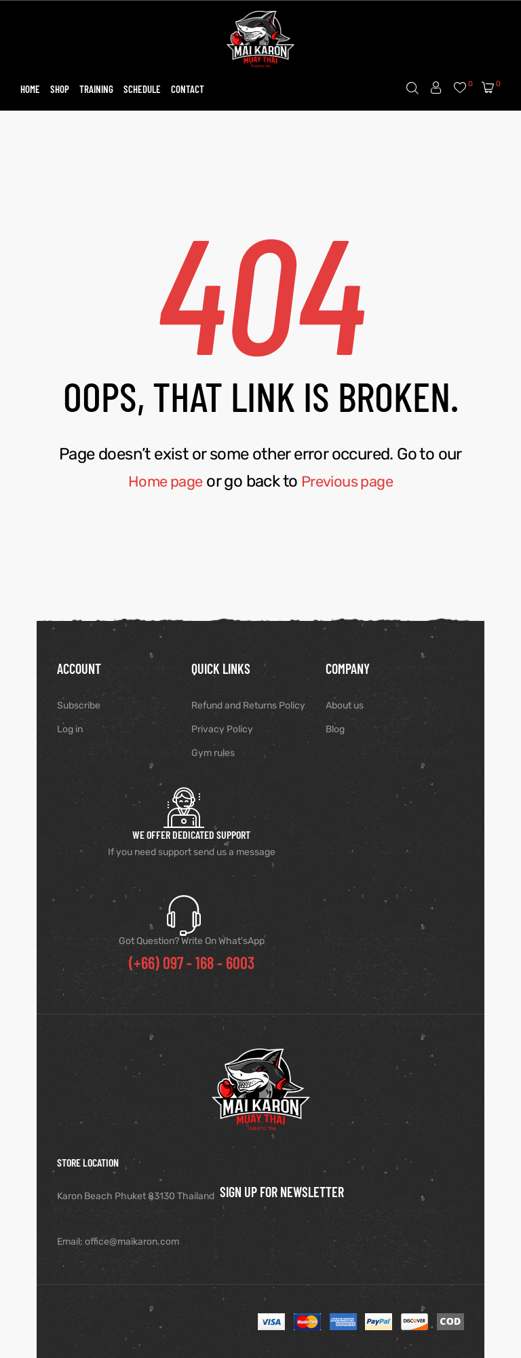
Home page (161, 481)
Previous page (350, 481)
